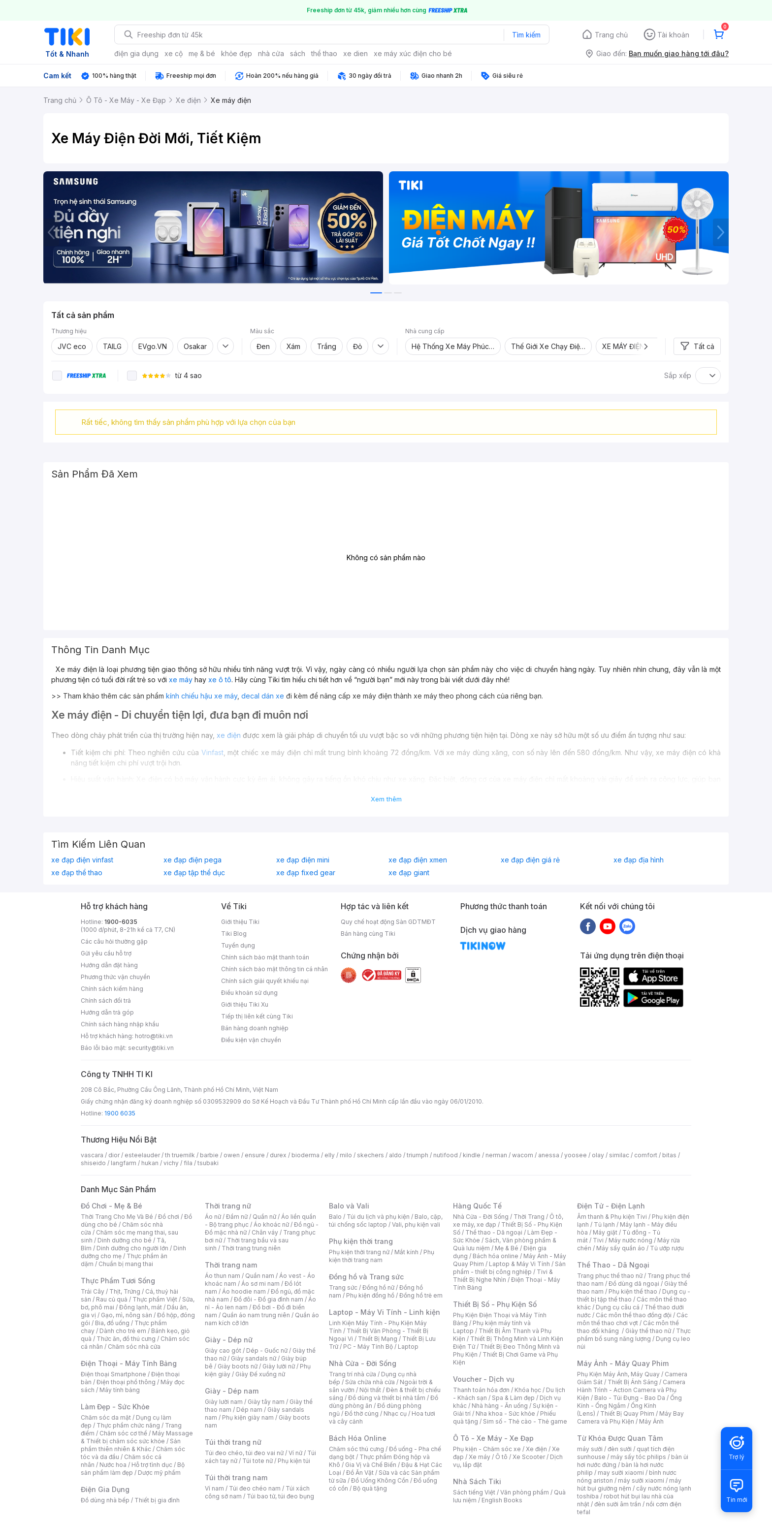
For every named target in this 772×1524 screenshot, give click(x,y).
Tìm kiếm (526, 35)
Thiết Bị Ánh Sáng (633, 1382)
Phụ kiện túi (294, 1460)
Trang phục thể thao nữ (610, 1275)
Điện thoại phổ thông (126, 1382)
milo (346, 1155)
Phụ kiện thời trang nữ (359, 1252)
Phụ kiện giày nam (248, 1417)
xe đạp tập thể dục (194, 873)
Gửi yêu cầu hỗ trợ (106, 953)
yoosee (575, 1155)
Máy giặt (605, 1232)
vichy (171, 1163)
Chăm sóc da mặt (106, 1417)
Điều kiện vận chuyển (251, 1040)
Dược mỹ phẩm (159, 1472)
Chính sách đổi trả (106, 1000)
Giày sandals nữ (253, 1358)
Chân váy (265, 1232)
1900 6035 (119, 1113)
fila (188, 1163)
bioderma (305, 1155)
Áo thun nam (222, 1275)
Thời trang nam (231, 1265)
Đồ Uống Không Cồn (380, 1480)
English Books (502, 1500)
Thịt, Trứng (124, 1291)
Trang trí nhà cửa (352, 1374)
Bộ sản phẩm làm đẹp (133, 1468)
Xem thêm (386, 799)
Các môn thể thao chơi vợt (632, 1319)
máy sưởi (590, 1449)
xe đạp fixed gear (305, 873)
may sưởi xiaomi (621, 1472)
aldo (395, 1155)
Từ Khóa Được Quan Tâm (620, 1438)
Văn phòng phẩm (524, 1492)
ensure (255, 1155)
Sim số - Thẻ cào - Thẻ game (525, 1421)
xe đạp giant (408, 873)
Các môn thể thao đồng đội (634, 1315)
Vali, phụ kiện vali (416, 1224)
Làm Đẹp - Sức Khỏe (115, 1406)
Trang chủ (611, 35)
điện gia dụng (136, 53)
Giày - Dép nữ (229, 1339)
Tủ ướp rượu (667, 1248)
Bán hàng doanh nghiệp (255, 1028)
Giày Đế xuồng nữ (260, 1374)
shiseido (93, 1163)
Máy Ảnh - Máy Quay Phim (623, 1363)
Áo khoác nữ (271, 1224)
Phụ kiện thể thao (633, 1291)
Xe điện (536, 1449)
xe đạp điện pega (192, 860)
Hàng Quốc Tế (477, 1206)
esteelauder (142, 1155)
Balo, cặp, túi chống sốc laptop (386, 1220)
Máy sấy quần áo (620, 1248)
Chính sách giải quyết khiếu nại (265, 980)
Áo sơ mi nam (260, 1283)
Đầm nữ (237, 1216)
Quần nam (259, 1275)
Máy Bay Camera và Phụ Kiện (630, 1417)
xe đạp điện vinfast (82, 860)
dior (114, 1155)
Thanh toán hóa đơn (481, 1390)
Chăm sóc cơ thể (123, 1433)
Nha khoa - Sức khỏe (505, 1413)
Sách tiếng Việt (474, 1492)
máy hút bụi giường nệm (629, 1484)
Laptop (408, 1346)
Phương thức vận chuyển (115, 977)
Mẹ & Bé (506, 1248)
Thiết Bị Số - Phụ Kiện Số (495, 1304)
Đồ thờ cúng (362, 1413)
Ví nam (214, 1488)
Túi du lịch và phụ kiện (378, 1216)
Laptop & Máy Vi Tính (519, 1264)
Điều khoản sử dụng (249, 992)
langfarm (123, 1163)
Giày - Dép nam (231, 1391)
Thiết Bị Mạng (377, 1338)
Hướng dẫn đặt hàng (109, 965)
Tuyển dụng (238, 945)
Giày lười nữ (278, 1366)
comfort (645, 1155)
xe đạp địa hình (638, 860)
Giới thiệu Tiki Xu (244, 1004)
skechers (370, 1155)
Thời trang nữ (228, 1206)
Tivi (598, 1240)
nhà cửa (271, 53)
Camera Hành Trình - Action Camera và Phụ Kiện (631, 1389)
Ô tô (501, 1456)
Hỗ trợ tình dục (151, 1464)
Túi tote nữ (257, 1460)
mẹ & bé (202, 53)
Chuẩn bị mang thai (125, 1264)
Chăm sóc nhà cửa (134, 1346)
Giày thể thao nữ (648, 1330)
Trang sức (343, 1287)
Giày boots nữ (237, 1366)
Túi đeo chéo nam (255, 1488)
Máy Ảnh (651, 1421)
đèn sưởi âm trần (617, 1504)
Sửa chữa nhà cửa (370, 1382)
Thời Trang (529, 1216)
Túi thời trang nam (236, 1477)
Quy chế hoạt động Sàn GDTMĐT (388, 921)
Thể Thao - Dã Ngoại (613, 1265)
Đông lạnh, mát (140, 1307)
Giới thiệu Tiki (240, 921)
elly (329, 1155)
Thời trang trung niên (251, 1248)
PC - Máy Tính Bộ (368, 1346)
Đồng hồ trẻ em (421, 1295)
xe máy (181, 679)
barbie (209, 1155)
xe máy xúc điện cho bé (413, 53)
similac (619, 1155)
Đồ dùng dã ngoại (634, 1283)
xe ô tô (219, 679)
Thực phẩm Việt (154, 1299)
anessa (548, 1155)
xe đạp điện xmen (417, 860)
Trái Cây (92, 1291)
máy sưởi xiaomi (641, 1480)
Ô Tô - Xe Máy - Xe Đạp (493, 1438)
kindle (472, 1155)
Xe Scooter (529, 1456)
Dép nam (249, 1409)
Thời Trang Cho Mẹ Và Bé (117, 1216)
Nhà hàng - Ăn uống (500, 1405)
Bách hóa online (495, 1256)
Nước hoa (113, 1464)
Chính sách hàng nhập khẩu (120, 1024)
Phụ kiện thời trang (361, 1241)
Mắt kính (406, 1252)
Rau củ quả (112, 1299)
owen (232, 1155)
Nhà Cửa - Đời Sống (362, 1363)
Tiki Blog (234, 933)
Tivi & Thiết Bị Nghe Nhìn (503, 1275)
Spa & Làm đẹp (513, 1397)
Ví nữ (295, 1453)
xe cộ (173, 53)
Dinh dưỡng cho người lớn (132, 1248)
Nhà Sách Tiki (477, 1481)
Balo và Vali (349, 1206)
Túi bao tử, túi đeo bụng (280, 1496)
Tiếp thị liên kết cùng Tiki (257, 1016)
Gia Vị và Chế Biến (370, 1464)
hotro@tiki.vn (154, 1036)
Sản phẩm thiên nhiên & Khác (131, 1445)
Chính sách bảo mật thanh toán (265, 957)
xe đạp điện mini (302, 860)
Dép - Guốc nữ (267, 1350)
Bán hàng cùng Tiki (368, 933)
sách (297, 53)
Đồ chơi (168, 1216)
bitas (669, 1155)
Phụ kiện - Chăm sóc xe (487, 1449)
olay (598, 1155)
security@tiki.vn (151, 1047)
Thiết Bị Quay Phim (627, 1413)
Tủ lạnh (604, 1224)
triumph (417, 1155)
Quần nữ (264, 1216)
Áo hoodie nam (244, 1291)
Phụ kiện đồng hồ (370, 1295)
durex (278, 1155)
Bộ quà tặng (370, 1488)
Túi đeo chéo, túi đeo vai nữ (244, 1453)
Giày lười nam (224, 1401)
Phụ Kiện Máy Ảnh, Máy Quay (618, 1374)
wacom (522, 1155)
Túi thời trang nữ (233, 1442)
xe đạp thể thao (76, 873)
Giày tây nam (266, 1401)
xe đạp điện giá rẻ (530, 860)
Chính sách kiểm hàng (112, 988)
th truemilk (180, 1155)
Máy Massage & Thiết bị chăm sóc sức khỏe (137, 1437)
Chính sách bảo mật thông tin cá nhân (274, 969)
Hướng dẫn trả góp (107, 1012)
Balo (335, 1216)
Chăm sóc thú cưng (356, 1449)
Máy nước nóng (630, 1240)
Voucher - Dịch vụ (483, 1379)
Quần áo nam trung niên (256, 1315)
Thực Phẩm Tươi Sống (118, 1280)
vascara (92, 1155)
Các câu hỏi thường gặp (114, 941)
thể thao (324, 53)
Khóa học (528, 1390)
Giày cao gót (223, 1350)
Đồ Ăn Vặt (360, 1472)
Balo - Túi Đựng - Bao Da (629, 1397)
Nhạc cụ (395, 1413)
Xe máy (479, 1456)
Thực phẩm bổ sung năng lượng (634, 1334)
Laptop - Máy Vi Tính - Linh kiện (384, 1312)
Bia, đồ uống (112, 1323)
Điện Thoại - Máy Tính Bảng (129, 1363)
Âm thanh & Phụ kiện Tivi (612, 1216)
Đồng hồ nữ (378, 1287)
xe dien (355, 53)
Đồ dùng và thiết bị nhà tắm (386, 1397)
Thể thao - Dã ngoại (493, 1232)
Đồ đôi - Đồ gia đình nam (268, 1299)
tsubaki (208, 1163)
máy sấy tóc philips (638, 1456)
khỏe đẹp (236, 53)
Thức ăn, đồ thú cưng (126, 1338)
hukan (150, 1163)
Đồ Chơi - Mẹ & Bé (111, 1206)
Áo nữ (213, 1216)
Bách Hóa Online (357, 1438)
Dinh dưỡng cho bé (124, 1240)
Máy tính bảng (119, 1390)
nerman (496, 1155)
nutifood (445, 1155)
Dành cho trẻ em (122, 1330)
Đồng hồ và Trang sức (366, 1276)
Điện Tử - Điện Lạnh (611, 1206)
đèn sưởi (620, 1449)
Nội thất (370, 1390)
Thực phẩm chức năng (128, 1425)
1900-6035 (120, 921)
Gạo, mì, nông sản (126, 1315)
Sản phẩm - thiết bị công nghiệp (509, 1267)
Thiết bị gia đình (157, 1500)
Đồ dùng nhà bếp (105, 1500)
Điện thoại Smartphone (113, 1374)
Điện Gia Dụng (105, 1489)
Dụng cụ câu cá (618, 1307)
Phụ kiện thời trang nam (381, 1256)
